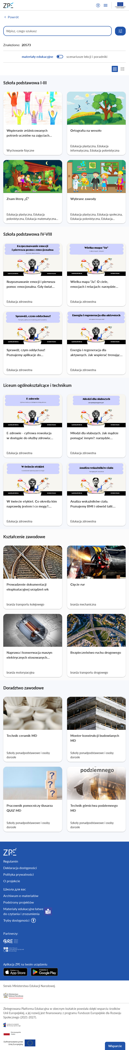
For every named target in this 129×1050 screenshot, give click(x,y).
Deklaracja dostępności (20, 868)
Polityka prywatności (18, 874)
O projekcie (11, 881)
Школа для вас (14, 889)
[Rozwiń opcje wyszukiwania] (120, 31)
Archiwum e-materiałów (20, 896)
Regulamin (10, 861)
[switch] (64, 56)
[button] (98, 5)
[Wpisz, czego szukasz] (57, 31)
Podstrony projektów (18, 902)
